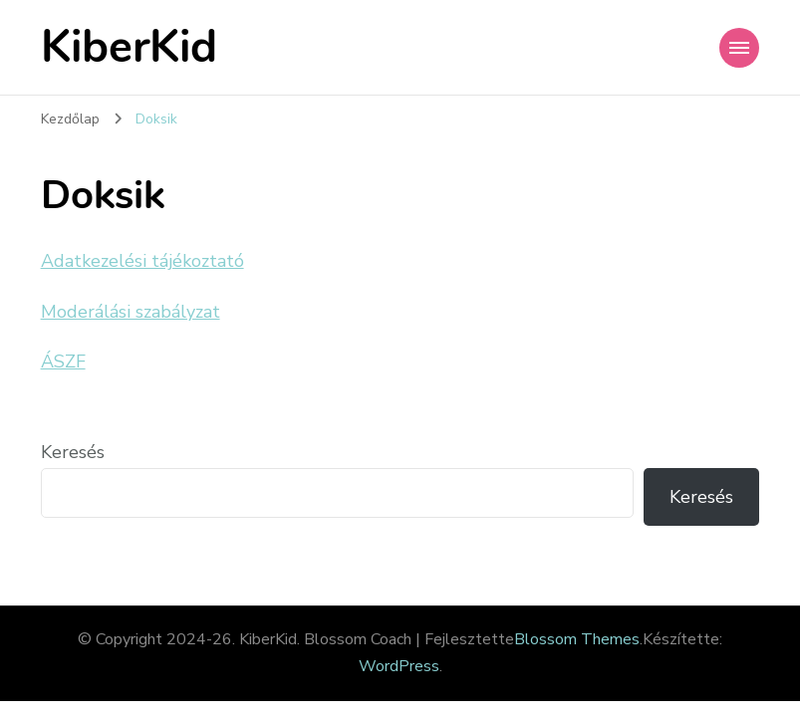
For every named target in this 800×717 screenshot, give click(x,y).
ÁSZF (63, 361)
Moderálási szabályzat (130, 312)
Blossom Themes (577, 639)
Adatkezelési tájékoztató (142, 261)
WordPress (399, 666)
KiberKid (129, 47)
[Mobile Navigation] (739, 48)
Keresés (73, 452)
